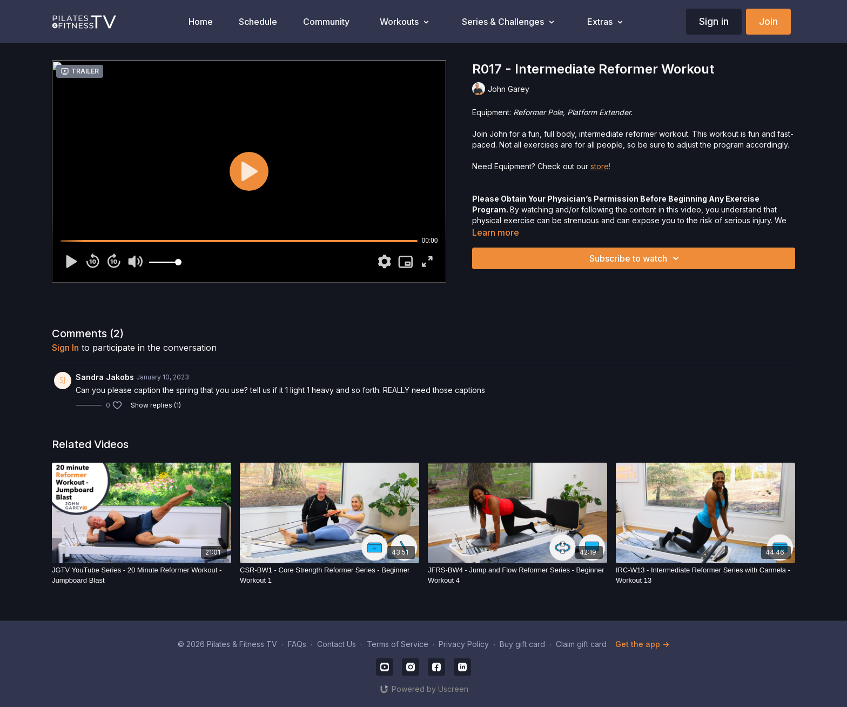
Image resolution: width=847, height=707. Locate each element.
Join (768, 21)
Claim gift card (581, 644)
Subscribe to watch (635, 258)
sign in (65, 347)
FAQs (297, 644)
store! (600, 166)
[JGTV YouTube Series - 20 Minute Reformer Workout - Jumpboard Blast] (141, 575)
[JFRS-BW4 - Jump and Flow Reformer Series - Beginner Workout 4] (517, 575)
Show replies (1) (156, 405)
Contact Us (336, 644)
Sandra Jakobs (105, 377)
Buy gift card (522, 644)
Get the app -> (642, 644)
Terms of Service (397, 644)
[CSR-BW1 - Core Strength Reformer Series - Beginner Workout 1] (329, 575)
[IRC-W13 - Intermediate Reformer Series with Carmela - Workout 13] (705, 575)
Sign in (714, 21)
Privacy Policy (464, 644)
